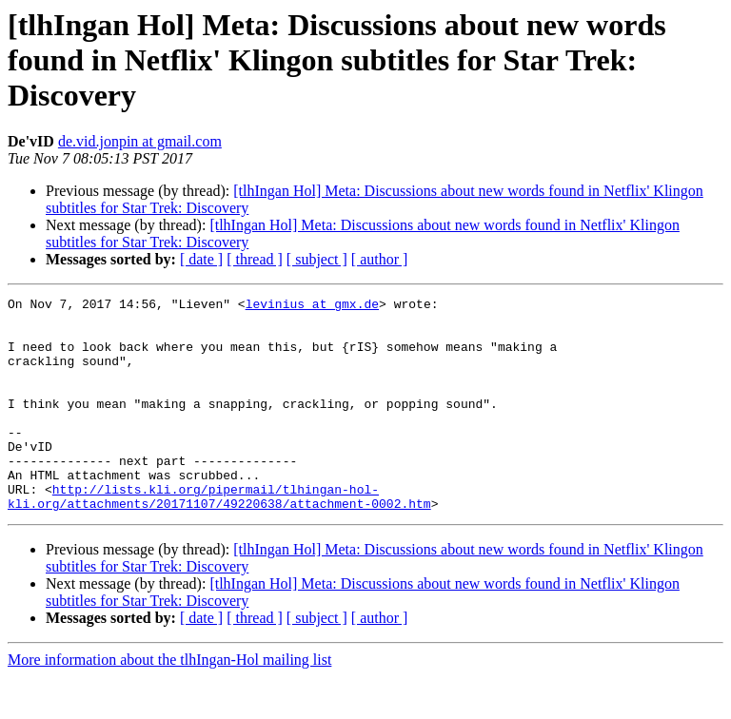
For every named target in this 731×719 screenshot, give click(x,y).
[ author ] (379, 259)
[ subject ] (316, 259)
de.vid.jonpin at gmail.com (140, 141)
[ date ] (201, 259)
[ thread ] (255, 259)
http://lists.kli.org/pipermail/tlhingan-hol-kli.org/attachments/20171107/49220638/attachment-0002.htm (219, 537)
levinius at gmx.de (312, 306)
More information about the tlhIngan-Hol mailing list (169, 702)
